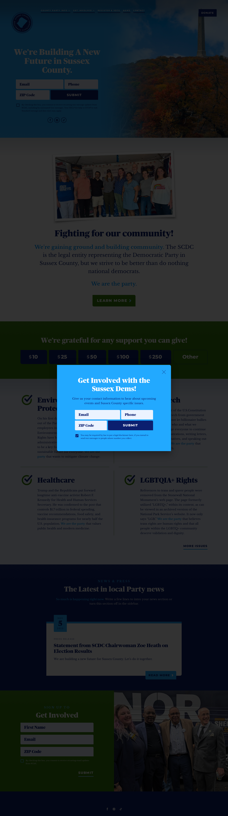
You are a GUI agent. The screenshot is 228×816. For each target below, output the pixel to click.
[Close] (164, 372)
